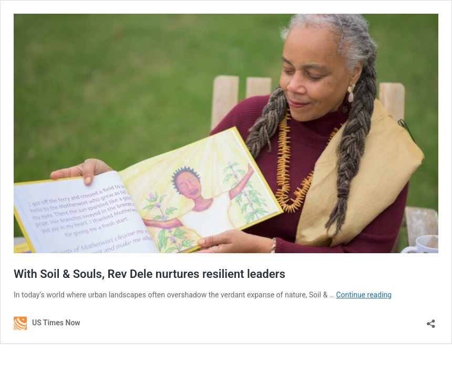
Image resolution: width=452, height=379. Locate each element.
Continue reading (364, 295)
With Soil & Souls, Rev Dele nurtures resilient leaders (149, 274)
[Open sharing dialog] (431, 320)
